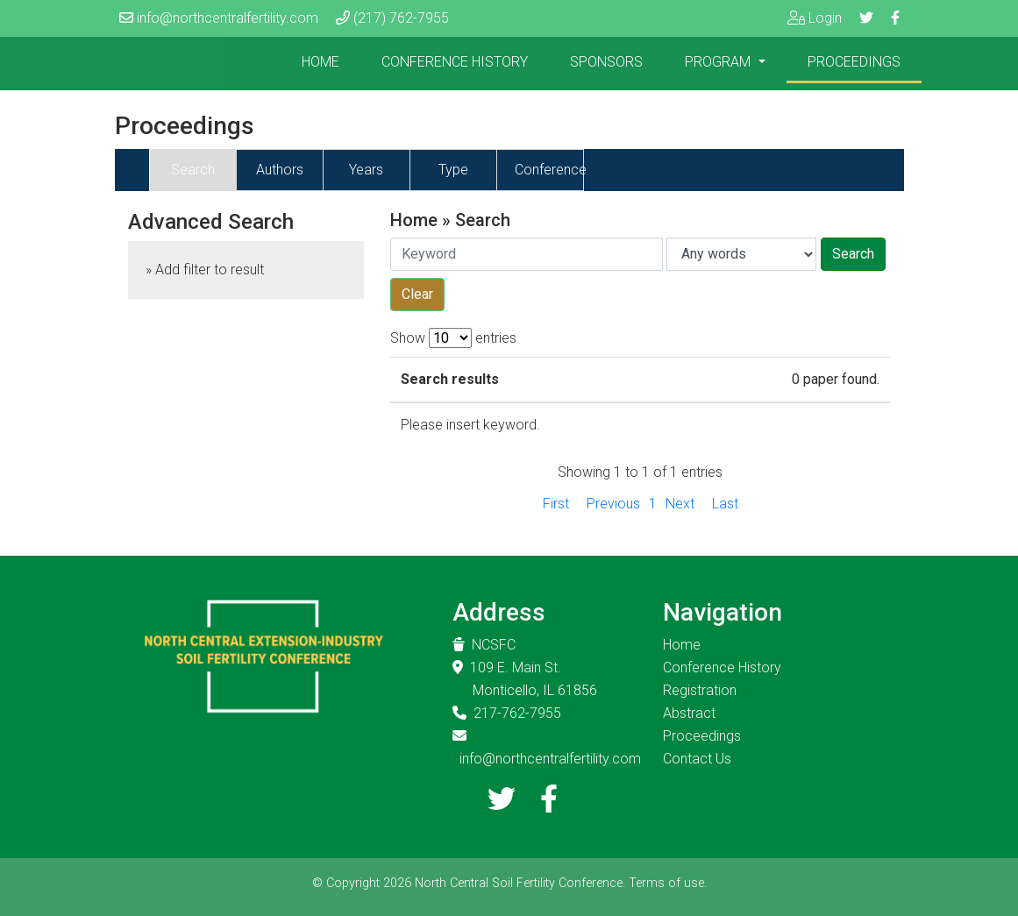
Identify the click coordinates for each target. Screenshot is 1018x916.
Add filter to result (209, 269)
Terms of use (666, 883)
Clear (417, 294)
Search (193, 169)
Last (725, 503)
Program (719, 61)
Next (680, 503)
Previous (613, 503)
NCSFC (494, 644)
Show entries (453, 338)
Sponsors (606, 61)
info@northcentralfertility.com (227, 18)
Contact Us (697, 758)
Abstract (689, 713)
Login (825, 18)
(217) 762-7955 (401, 18)
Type (453, 169)
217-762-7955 (517, 713)
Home (320, 61)
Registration (700, 690)
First (556, 503)
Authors (279, 169)
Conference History (454, 61)
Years (366, 169)
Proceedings (854, 61)
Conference (551, 169)
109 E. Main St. (515, 667)
